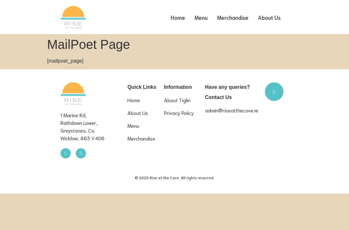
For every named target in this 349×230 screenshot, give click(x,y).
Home (181, 17)
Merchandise (235, 17)
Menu (203, 17)
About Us (270, 17)
